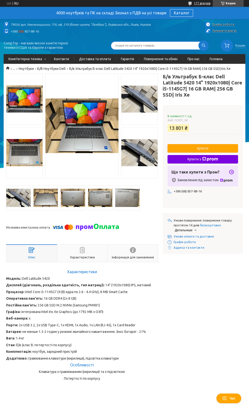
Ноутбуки (26, 69)
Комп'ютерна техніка (25, 59)
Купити (202, 148)
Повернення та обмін (161, 59)
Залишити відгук (224, 30)
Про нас (193, 59)
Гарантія (127, 59)
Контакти (61, 59)
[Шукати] (203, 46)
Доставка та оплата (95, 59)
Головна (216, 59)
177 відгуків (202, 3)
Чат (228, 398)
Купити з (202, 159)
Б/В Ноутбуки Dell (51, 69)
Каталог (181, 13)
